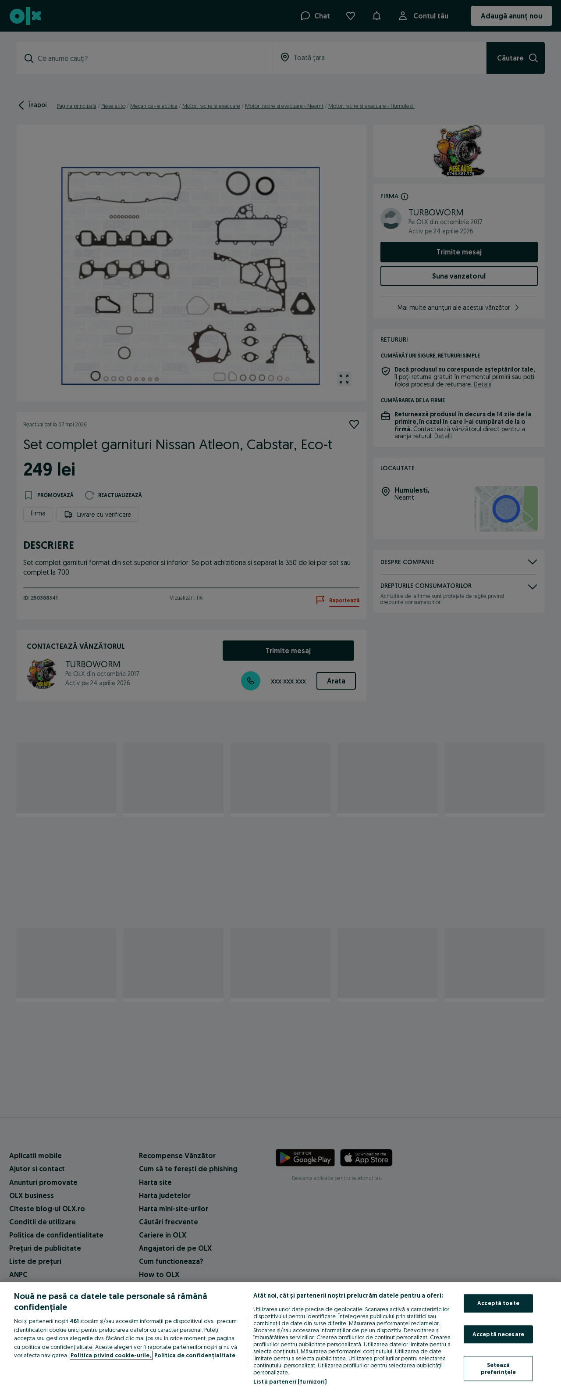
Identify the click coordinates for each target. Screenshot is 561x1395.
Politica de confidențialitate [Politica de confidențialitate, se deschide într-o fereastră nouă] (194, 1355)
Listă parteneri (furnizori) (290, 1381)
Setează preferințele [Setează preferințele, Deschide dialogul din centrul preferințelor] (498, 1369)
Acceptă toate (498, 1302)
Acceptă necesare (498, 1334)
